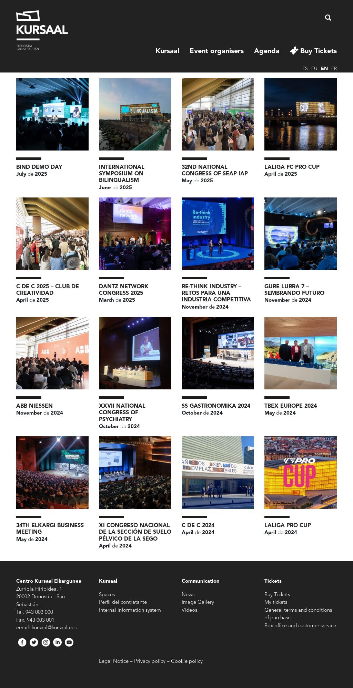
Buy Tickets (318, 51)
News (188, 595)
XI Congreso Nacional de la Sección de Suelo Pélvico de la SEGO (135, 532)
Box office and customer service (300, 626)
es (305, 68)
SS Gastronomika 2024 (216, 406)
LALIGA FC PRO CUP (292, 167)
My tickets (275, 602)
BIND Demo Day (39, 167)
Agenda (267, 51)
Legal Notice (114, 661)
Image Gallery (198, 602)
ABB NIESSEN (34, 406)
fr (334, 68)
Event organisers (217, 51)
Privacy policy (149, 661)
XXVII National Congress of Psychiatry (122, 413)
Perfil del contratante (123, 602)
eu (314, 68)
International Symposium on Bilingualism (121, 174)
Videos (189, 610)
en (324, 68)
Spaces (107, 595)
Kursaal (167, 51)
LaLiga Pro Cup (287, 526)
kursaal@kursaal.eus (54, 628)
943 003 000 (39, 612)
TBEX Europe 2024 (290, 406)
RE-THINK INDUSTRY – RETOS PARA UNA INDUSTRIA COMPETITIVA (216, 293)
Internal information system (130, 610)
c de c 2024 (198, 526)
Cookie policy (187, 661)
